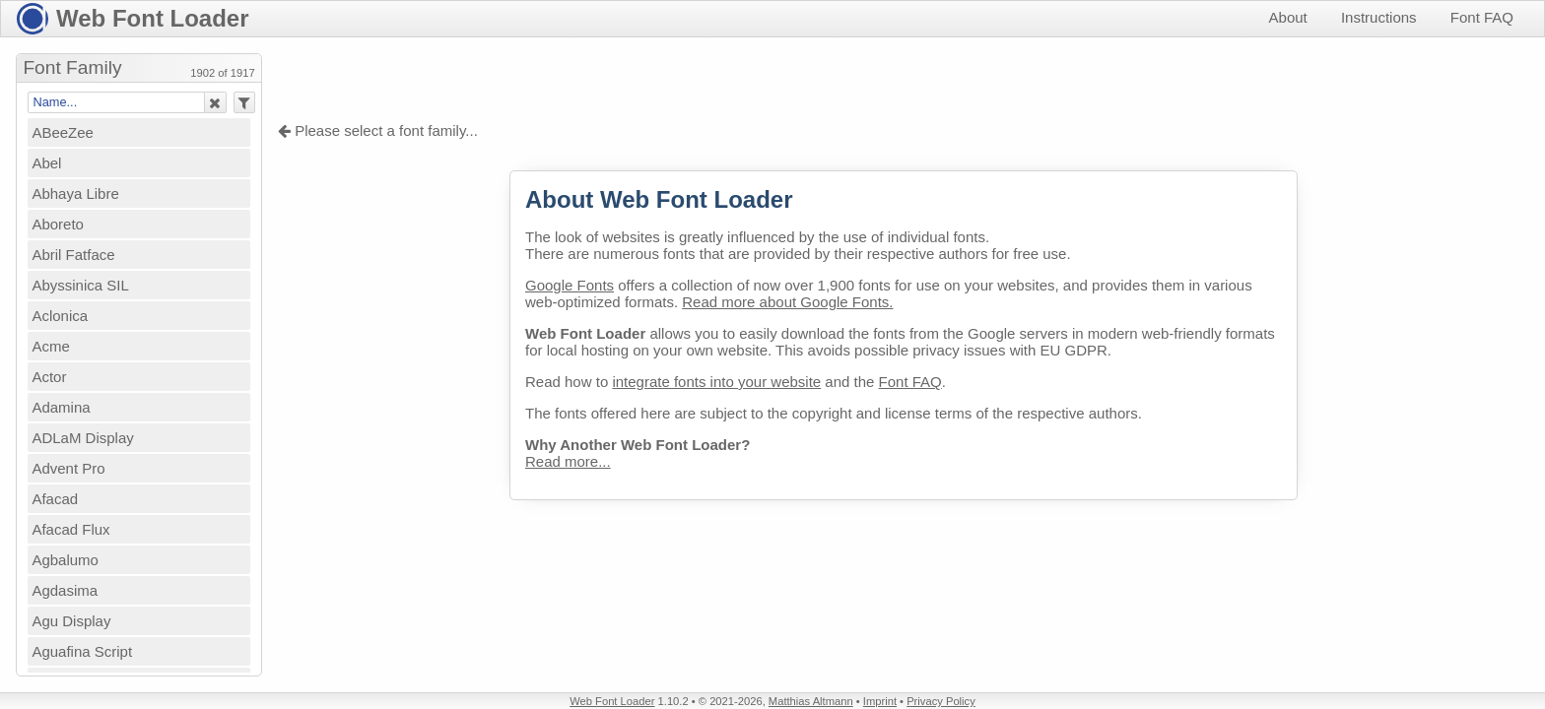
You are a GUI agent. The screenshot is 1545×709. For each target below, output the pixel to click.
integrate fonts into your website (716, 381)
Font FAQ (1481, 17)
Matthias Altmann (811, 701)
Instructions (1379, 17)
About (1288, 17)
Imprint (880, 701)
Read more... (568, 461)
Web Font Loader (152, 18)
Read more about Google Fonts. (787, 301)
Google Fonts (569, 285)
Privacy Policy (941, 701)
